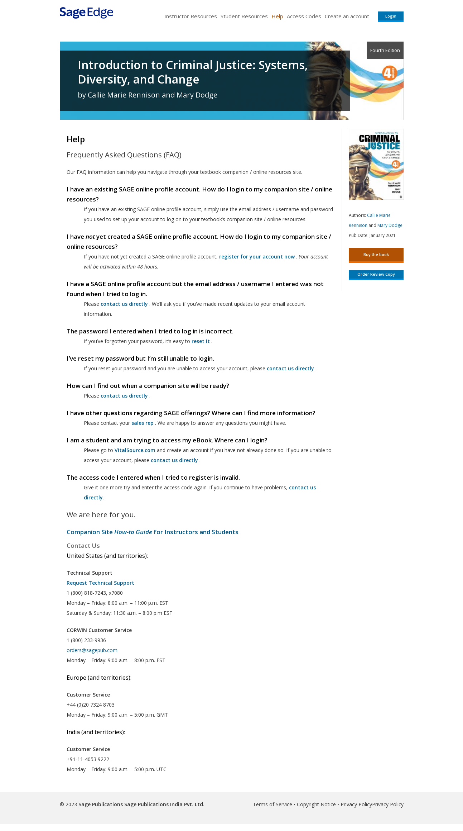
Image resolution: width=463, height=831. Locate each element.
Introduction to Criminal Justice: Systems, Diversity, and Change (193, 72)
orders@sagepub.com (92, 650)
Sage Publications (100, 804)
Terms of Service (272, 804)
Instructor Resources (190, 16)
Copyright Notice (316, 804)
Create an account (347, 16)
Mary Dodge (389, 225)
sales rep (142, 422)
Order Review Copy (376, 274)
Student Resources (244, 16)
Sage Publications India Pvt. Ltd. (163, 804)
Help (277, 16)
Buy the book (376, 254)
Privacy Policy (356, 804)
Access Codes (304, 16)
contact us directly (174, 460)
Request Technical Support (100, 582)
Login (390, 16)
